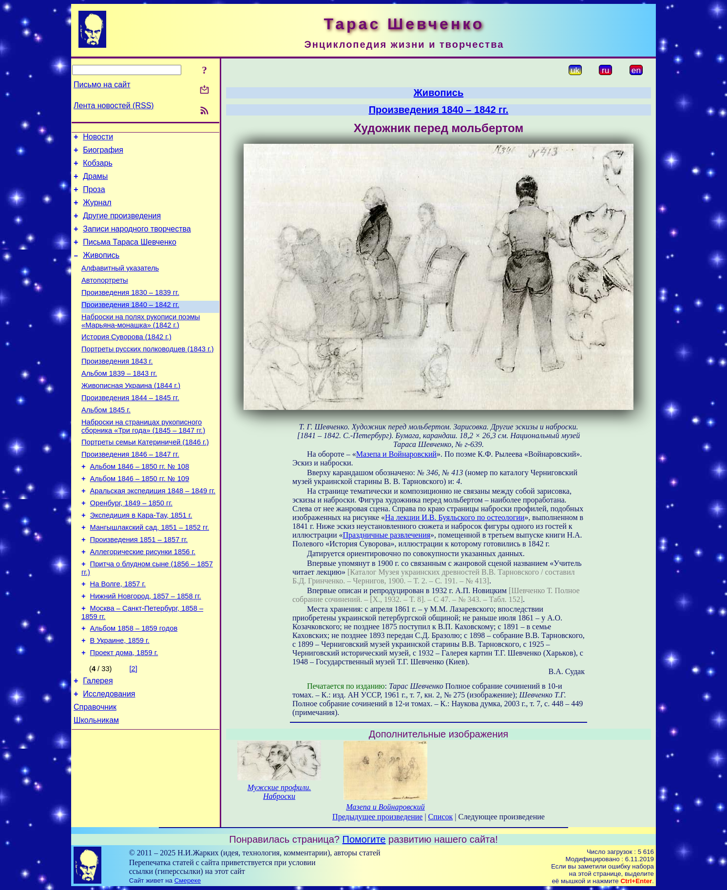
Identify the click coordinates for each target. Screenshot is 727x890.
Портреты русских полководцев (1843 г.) (147, 374)
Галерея (98, 740)
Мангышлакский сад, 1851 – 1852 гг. (149, 573)
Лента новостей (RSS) (114, 105)
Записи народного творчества (137, 240)
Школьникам (96, 784)
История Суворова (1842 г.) (126, 360)
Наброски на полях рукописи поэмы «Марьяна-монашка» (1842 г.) (140, 343)
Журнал (97, 211)
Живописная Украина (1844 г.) (130, 415)
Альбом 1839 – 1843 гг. (119, 401)
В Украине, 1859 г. (120, 697)
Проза (94, 197)
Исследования (109, 755)
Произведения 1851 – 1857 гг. (139, 586)
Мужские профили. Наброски (279, 791)
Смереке (187, 880)
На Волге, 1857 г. (118, 635)
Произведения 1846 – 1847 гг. (130, 491)
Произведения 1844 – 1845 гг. (130, 428)
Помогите (364, 839)
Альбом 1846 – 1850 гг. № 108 (140, 504)
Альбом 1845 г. (106, 442)
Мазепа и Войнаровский (396, 454)
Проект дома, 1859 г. (124, 711)
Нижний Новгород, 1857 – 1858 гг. (145, 649)
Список (440, 817)
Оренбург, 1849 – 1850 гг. (131, 545)
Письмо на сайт (102, 84)
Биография (103, 153)
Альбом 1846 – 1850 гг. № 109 (140, 518)
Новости (98, 138)
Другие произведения (122, 226)
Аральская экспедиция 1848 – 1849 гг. (153, 532)
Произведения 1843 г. (117, 387)
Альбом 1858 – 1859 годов (134, 684)
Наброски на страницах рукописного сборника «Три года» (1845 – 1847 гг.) (143, 460)
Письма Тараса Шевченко (129, 255)
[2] (133, 727)
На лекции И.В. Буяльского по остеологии (454, 517)
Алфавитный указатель (120, 284)
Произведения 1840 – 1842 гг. (130, 325)
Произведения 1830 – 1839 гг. (130, 311)
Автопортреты (104, 298)
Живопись (101, 270)
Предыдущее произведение (377, 817)
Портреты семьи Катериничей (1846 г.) (145, 477)
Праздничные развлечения (387, 535)
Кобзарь (98, 167)
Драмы (95, 182)
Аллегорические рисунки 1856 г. (143, 600)
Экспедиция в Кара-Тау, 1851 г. (141, 559)
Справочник (95, 770)
